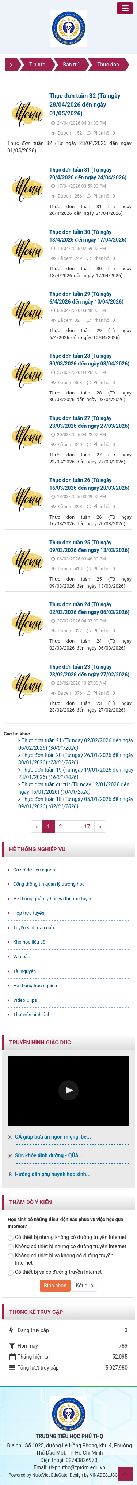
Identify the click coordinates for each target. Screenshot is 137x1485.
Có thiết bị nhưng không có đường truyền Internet (67, 1237)
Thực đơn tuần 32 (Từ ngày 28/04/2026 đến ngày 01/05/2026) (85, 104)
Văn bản (21, 956)
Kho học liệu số (29, 942)
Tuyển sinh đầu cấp (33, 927)
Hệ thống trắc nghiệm (36, 985)
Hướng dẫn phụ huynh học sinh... (53, 1174)
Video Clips (25, 1000)
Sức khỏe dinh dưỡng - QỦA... (49, 1155)
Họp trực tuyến (29, 913)
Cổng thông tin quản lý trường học (49, 884)
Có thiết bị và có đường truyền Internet (55, 1272)
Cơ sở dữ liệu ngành (34, 869)
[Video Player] (68, 1091)
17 (87, 827)
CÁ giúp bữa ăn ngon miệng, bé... (53, 1137)
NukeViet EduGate (49, 1475)
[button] (68, 1090)
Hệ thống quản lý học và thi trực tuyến (53, 898)
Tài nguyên (24, 971)
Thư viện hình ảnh (31, 1014)
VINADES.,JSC (104, 1475)
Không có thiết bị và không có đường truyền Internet (60, 1259)
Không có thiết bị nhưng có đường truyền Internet (67, 1246)
